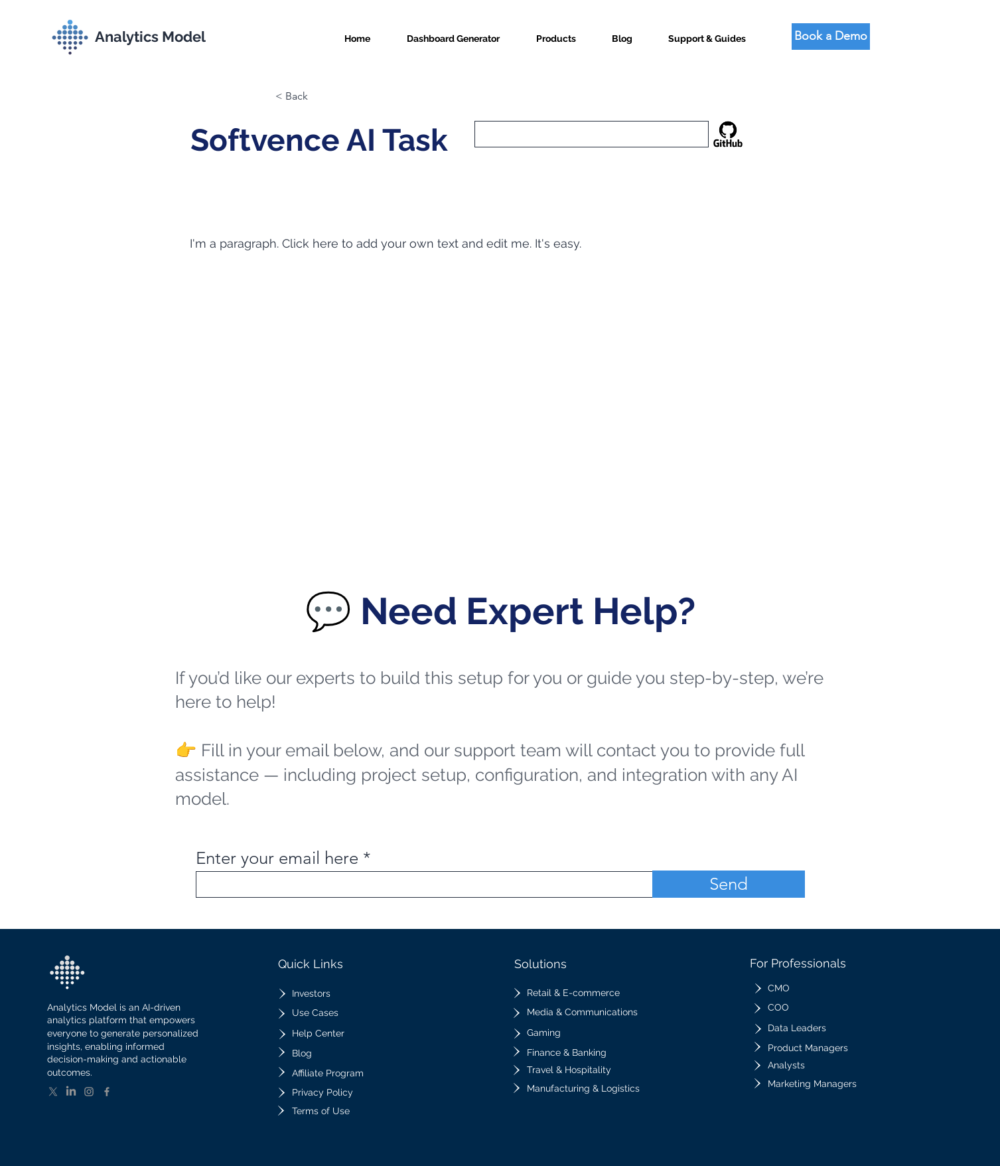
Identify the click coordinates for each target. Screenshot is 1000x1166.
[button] (556, 33)
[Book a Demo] (831, 36)
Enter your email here (277, 858)
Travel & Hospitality (569, 1069)
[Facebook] (107, 1092)
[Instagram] (89, 1092)
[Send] (728, 884)
